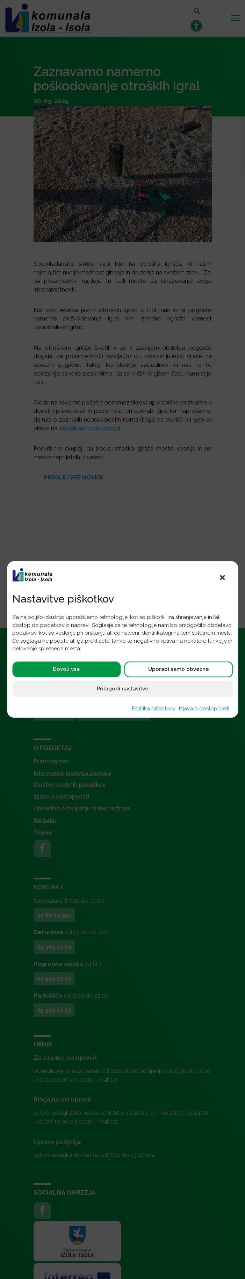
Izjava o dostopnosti (204, 708)
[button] (222, 576)
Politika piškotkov (153, 708)
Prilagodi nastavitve (123, 689)
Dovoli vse (66, 669)
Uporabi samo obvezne (178, 669)
